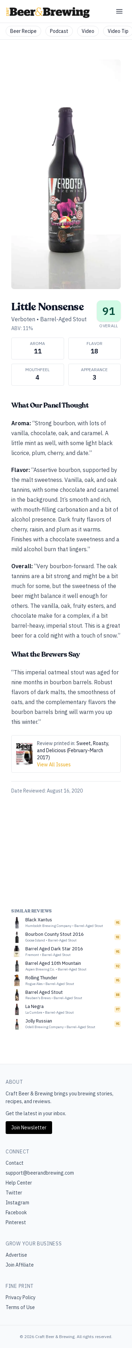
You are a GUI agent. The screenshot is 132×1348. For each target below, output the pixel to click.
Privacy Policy (21, 1297)
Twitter (14, 1192)
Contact (15, 1163)
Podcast (59, 31)
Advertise (16, 1255)
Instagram (17, 1202)
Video (88, 31)
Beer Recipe (23, 31)
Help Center (19, 1183)
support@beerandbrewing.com (40, 1173)
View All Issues (54, 764)
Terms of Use (20, 1307)
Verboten (23, 319)
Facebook (16, 1212)
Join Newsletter (28, 1127)
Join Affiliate (20, 1265)
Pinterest (16, 1222)
